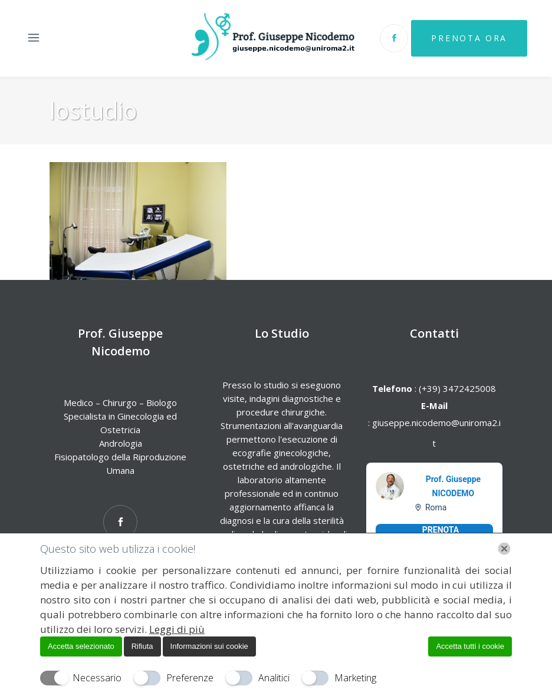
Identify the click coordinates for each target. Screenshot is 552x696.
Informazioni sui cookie (209, 646)
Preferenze (189, 677)
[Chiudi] (504, 548)
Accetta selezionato (81, 646)
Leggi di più (177, 629)
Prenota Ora (467, 38)
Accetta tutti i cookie (470, 646)
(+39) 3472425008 (456, 388)
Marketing (355, 677)
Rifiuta (142, 646)
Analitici (274, 677)
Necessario (97, 677)
